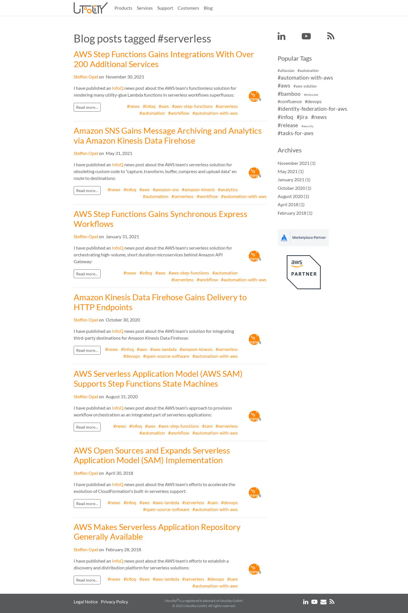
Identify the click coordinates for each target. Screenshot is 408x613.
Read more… (87, 107)
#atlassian (286, 70)
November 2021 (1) (297, 163)
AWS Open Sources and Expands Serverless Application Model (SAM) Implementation (152, 455)
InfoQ (118, 88)
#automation (152, 113)
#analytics (228, 189)
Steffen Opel (86, 76)
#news (133, 106)
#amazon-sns (166, 189)
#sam (207, 426)
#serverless (227, 106)
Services (145, 7)
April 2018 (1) (291, 204)
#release (288, 125)
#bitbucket (311, 94)
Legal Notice (86, 601)
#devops (131, 356)
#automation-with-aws (215, 113)
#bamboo (289, 93)
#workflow (178, 113)
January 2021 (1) (294, 179)
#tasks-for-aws (295, 133)
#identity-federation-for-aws (312, 108)
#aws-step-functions (192, 106)
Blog (208, 7)
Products (123, 7)
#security (307, 126)
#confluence (290, 101)
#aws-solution (305, 86)
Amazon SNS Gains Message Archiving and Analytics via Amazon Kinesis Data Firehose (168, 135)
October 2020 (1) (294, 188)
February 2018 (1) (295, 213)
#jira (302, 117)
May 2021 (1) (291, 171)
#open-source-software (166, 356)
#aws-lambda (163, 349)
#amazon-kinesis (198, 189)
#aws (164, 106)
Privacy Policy (114, 601)
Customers (188, 7)
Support (165, 7)
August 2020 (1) (293, 196)
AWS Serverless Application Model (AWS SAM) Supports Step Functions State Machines (158, 378)
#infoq (149, 106)
